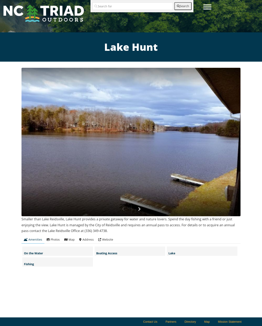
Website (105, 239)
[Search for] (132, 6)
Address (86, 239)
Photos (53, 239)
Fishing (29, 264)
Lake (171, 253)
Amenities (33, 239)
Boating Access (106, 253)
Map (69, 239)
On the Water (33, 253)
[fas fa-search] (183, 6)
